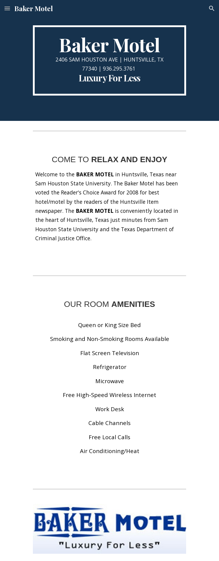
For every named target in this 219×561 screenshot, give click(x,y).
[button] (7, 8)
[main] (109, 60)
